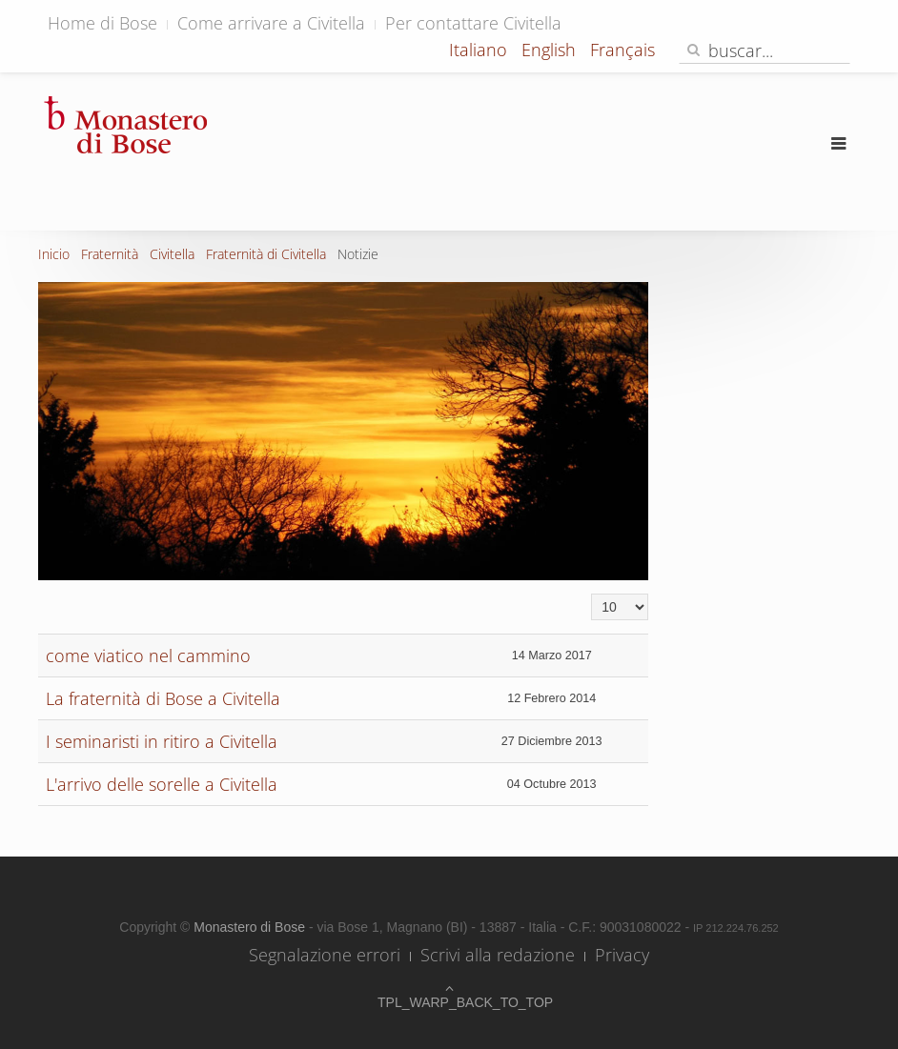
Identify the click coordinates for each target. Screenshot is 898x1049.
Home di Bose (102, 22)
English (551, 49)
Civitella (172, 254)
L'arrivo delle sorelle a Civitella (161, 784)
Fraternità (109, 254)
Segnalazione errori (324, 954)
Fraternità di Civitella (266, 254)
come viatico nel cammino (148, 655)
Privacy (622, 954)
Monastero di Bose (251, 927)
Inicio (54, 254)
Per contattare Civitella (473, 22)
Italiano (480, 49)
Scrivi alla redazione (497, 954)
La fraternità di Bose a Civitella (163, 698)
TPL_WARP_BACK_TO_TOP (449, 1002)
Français (622, 49)
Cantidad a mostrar (591, 594)
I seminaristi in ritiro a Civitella (161, 741)
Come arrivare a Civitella (271, 22)
